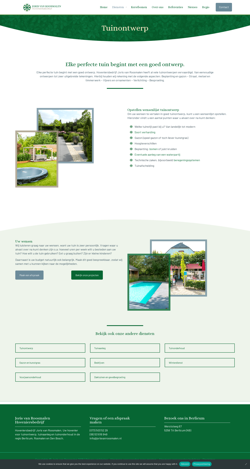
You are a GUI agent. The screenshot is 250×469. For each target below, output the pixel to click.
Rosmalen (40, 436)
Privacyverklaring (202, 464)
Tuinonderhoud (177, 348)
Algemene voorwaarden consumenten (133, 457)
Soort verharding (145, 132)
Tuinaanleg (100, 348)
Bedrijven (99, 361)
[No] (246, 464)
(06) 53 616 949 (98, 432)
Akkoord (185, 464)
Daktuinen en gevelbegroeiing (109, 375)
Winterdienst (176, 361)
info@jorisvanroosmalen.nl (105, 436)
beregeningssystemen (187, 160)
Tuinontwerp (26, 348)
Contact (224, 7)
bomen (153, 149)
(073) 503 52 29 (99, 428)
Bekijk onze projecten (87, 275)
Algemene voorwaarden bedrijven (180, 457)
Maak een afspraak (29, 275)
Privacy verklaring (97, 457)
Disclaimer (208, 457)
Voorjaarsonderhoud (30, 375)
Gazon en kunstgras (29, 361)
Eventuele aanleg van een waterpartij (157, 154)
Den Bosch (56, 436)
